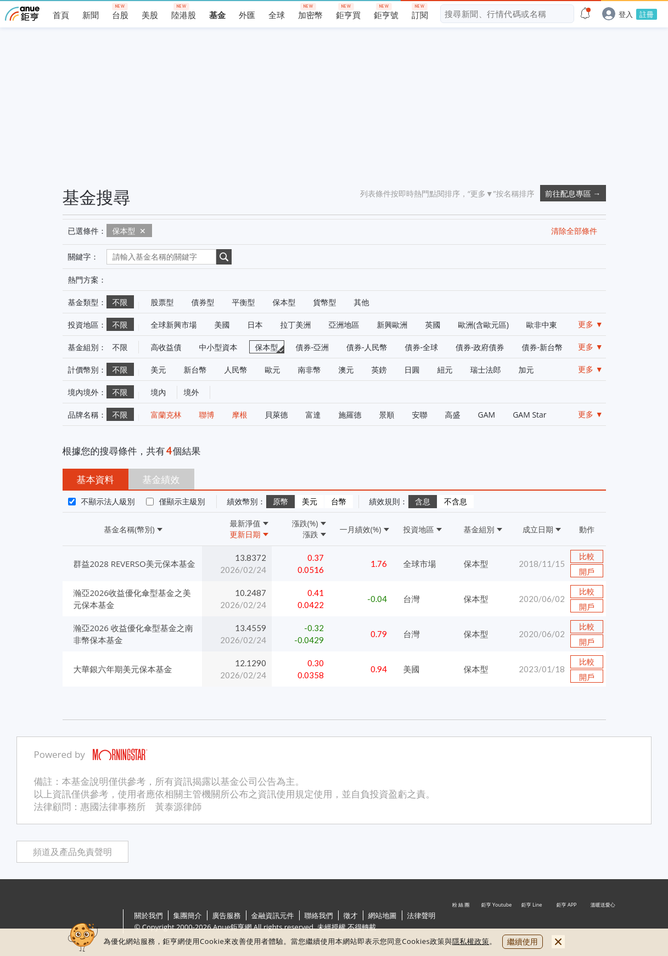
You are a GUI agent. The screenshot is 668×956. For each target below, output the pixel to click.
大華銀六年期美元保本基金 (123, 668)
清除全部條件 (574, 231)
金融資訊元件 (272, 915)
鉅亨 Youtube (497, 922)
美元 (309, 501)
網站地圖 (382, 915)
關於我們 (148, 915)
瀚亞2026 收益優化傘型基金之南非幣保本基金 (133, 633)
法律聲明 (421, 915)
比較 (586, 556)
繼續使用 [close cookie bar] (522, 941)
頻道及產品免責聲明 (72, 852)
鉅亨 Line (532, 922)
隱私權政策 (471, 941)
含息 (422, 501)
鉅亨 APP (567, 922)
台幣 (338, 501)
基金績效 (161, 479)
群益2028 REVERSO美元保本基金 (134, 563)
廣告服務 (226, 915)
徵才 (351, 915)
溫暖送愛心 (602, 922)
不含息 (455, 501)
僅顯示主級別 (182, 501)
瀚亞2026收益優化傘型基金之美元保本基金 (132, 598)
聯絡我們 (319, 915)
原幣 (280, 501)
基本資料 (95, 479)
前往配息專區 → (573, 193)
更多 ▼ (590, 324)
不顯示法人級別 (108, 501)
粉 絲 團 (462, 922)
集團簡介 (187, 915)
